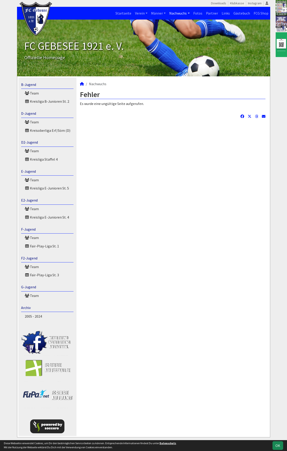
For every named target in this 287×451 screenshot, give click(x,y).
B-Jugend (28, 84)
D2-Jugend (29, 142)
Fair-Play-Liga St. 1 (42, 246)
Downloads (218, 3)
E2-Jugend (29, 200)
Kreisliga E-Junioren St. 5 (47, 188)
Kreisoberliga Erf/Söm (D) (47, 130)
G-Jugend (28, 287)
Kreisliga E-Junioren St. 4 (47, 217)
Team (32, 93)
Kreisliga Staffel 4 (41, 159)
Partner (212, 13)
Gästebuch (241, 13)
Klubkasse (237, 3)
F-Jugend (28, 229)
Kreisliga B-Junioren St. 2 (47, 101)
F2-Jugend (29, 258)
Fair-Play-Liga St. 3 (42, 275)
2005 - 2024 (33, 316)
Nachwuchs (178, 13)
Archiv (26, 307)
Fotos (197, 13)
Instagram (255, 3)
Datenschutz (167, 443)
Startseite (123, 13)
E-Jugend (28, 171)
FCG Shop (261, 13)
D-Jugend (28, 113)
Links (226, 13)
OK (277, 445)
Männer (157, 13)
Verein (140, 13)
